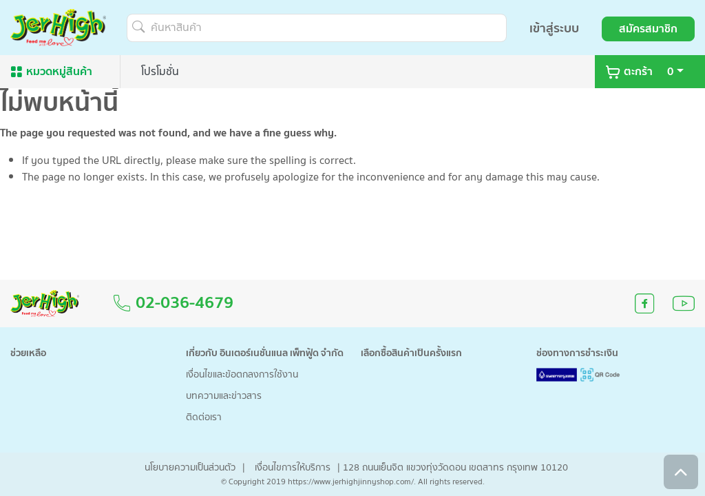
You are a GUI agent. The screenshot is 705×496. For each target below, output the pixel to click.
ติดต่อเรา (204, 418)
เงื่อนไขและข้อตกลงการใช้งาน (242, 375)
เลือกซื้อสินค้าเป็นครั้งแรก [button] (411, 354)
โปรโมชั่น (160, 72)
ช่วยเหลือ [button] (28, 354)
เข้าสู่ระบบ (554, 29)
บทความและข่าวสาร (224, 396)
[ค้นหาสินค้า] (317, 28)
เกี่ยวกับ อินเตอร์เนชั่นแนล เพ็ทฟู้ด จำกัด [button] (265, 354)
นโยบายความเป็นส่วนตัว (190, 467)
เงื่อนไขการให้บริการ (292, 467)
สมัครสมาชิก (648, 29)
